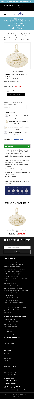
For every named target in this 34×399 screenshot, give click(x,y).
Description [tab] (17, 146)
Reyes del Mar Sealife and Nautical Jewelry (16, 290)
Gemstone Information (10, 326)
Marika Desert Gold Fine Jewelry (13, 288)
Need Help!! (7, 139)
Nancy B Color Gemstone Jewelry (13, 302)
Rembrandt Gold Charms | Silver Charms (15, 274)
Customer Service (9, 343)
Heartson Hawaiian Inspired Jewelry (14, 262)
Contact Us (19, 5)
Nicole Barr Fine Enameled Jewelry (14, 285)
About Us (6, 353)
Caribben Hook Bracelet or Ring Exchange (16, 322)
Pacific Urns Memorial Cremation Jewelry (16, 307)
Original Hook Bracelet (10, 283)
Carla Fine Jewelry (9, 295)
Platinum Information (10, 324)
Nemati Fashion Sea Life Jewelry (13, 271)
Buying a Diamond (9, 331)
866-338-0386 (10, 5)
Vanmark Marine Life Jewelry (12, 266)
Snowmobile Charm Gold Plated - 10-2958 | (16, 122)
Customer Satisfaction (10, 356)
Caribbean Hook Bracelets (11, 276)
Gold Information (8, 329)
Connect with (9, 390)
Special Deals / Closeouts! (11, 310)
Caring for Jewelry (9, 334)
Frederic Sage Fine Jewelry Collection (15, 269)
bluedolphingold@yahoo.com (16, 387)
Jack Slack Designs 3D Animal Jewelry (15, 305)
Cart (20, 8)
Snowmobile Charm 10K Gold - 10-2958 (17, 230)
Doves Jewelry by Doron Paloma (13, 264)
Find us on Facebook (10, 346)
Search (15, 8)
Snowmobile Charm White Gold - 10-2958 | (16, 133)
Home (5, 341)
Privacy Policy (8, 358)
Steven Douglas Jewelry (11, 293)
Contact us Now (16, 139)
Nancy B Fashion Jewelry (11, 300)
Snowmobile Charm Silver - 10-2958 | (16, 117)
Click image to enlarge (18, 71)
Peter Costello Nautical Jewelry (13, 297)
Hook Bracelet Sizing (10, 319)
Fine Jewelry (7, 312)
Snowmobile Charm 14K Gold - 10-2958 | (16, 128)
